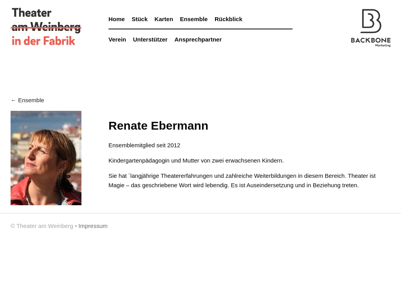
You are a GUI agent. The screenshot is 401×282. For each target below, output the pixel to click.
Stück (140, 19)
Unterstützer (150, 39)
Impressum (92, 225)
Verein (117, 39)
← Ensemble (27, 100)
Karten (164, 19)
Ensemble (194, 19)
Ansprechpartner (198, 39)
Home (116, 19)
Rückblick (228, 19)
